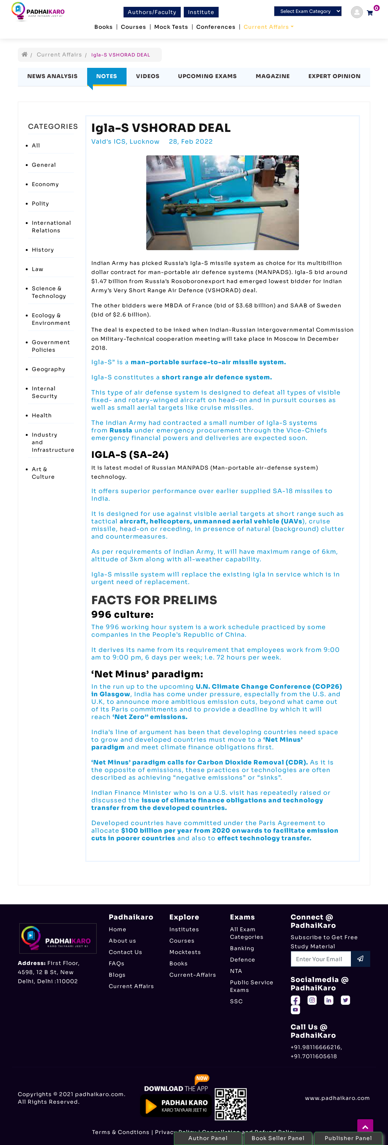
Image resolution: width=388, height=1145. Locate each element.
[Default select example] (308, 11)
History (43, 249)
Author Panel (208, 1138)
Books (103, 27)
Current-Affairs (192, 974)
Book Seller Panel (278, 1138)
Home (118, 929)
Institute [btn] (201, 12)
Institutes (184, 929)
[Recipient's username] (321, 958)
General (44, 164)
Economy (45, 184)
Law (38, 269)
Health (42, 415)
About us (122, 940)
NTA (236, 971)
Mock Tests (171, 27)
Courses (133, 27)
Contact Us (125, 952)
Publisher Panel (348, 1138)
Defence (242, 959)
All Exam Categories (247, 933)
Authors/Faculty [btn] (152, 12)
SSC (236, 1001)
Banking (242, 948)
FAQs (117, 963)
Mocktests (185, 952)
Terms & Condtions (121, 1132)
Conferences (216, 27)
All (36, 145)
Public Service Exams (252, 986)
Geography (49, 369)
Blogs (117, 974)
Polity (40, 203)
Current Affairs (266, 27)
